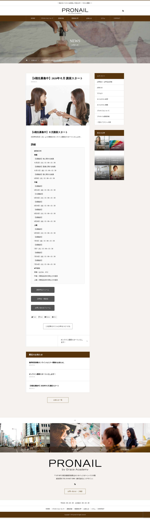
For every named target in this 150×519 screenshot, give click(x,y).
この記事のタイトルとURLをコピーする (57, 326)
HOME (33, 18)
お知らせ (89, 18)
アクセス (100, 93)
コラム (103, 18)
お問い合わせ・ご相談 (75, 492)
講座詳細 (61, 18)
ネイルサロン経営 (102, 99)
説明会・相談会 (42, 299)
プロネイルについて (47, 18)
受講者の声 (75, 18)
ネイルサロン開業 (102, 105)
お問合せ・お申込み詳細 (104, 82)
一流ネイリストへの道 (104, 122)
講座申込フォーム (42, 290)
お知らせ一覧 (58, 400)
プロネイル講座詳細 (103, 116)
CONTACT (117, 18)
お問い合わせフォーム (43, 308)
